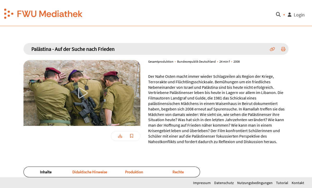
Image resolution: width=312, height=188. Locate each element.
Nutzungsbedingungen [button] (255, 182)
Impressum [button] (202, 182)
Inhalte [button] (45, 171)
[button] (43, 13)
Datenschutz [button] (224, 182)
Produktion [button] (134, 171)
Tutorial (282, 182)
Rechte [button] (178, 171)
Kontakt (298, 182)
